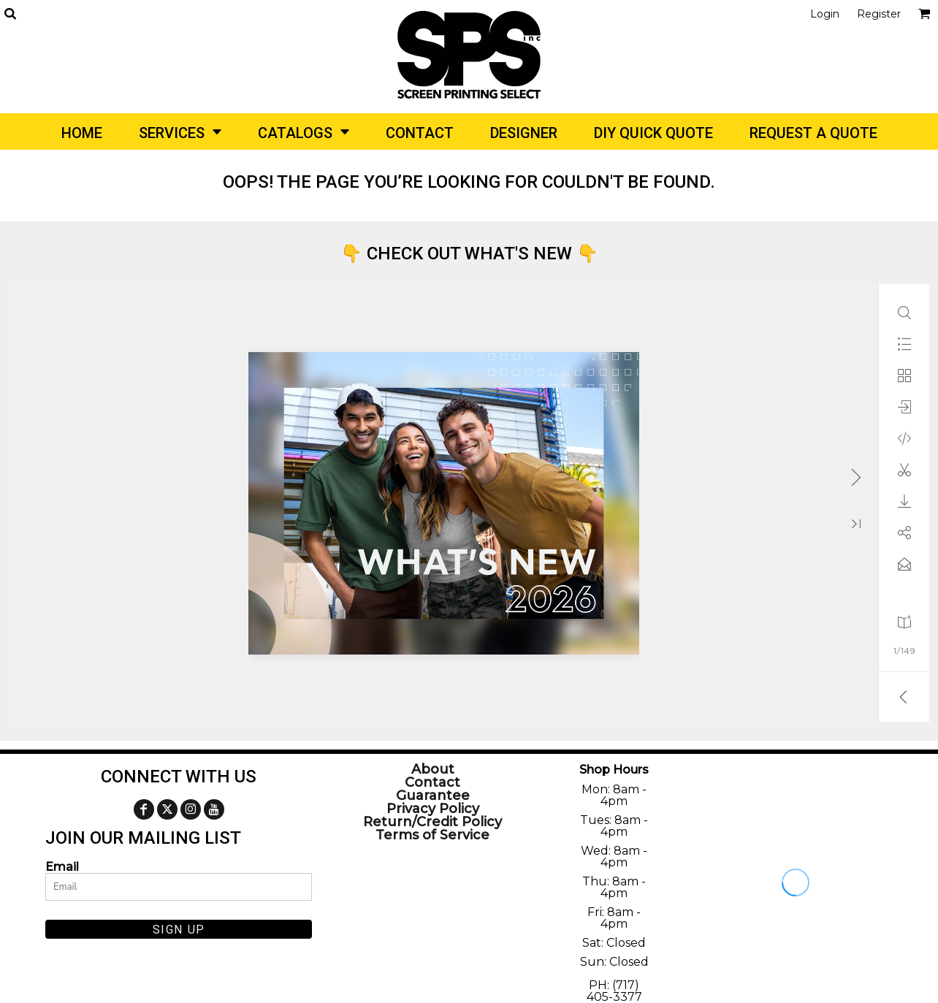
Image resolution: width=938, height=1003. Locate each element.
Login (824, 13)
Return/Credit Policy (432, 822)
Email (62, 866)
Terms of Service (432, 835)
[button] (10, 13)
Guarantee (433, 795)
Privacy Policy (432, 809)
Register (879, 13)
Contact (432, 782)
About (432, 769)
